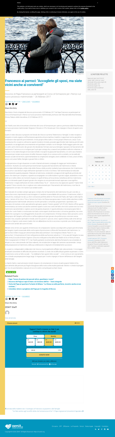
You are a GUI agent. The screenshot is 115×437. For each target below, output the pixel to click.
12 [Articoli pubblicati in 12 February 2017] (109, 172)
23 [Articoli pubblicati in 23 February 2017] (99, 179)
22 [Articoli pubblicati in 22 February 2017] (96, 179)
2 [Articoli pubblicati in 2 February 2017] (99, 169)
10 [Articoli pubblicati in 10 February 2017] (102, 172)
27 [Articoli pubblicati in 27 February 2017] (89, 182)
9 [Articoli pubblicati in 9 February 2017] (99, 172)
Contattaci (105, 426)
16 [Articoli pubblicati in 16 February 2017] (99, 175)
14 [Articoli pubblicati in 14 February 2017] (92, 175)
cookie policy (84, 8)
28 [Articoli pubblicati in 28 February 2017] (92, 182)
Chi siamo (55, 426)
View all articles (10, 318)
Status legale (89, 426)
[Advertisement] (44, 391)
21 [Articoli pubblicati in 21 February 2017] (92, 179)
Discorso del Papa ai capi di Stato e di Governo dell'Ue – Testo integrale (35, 282)
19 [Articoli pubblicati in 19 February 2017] (109, 175)
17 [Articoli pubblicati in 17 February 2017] (102, 175)
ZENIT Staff (26, 101)
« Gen (89, 186)
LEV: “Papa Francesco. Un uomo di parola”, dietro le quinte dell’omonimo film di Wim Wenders (99, 222)
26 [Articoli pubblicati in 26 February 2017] (109, 179)
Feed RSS (100, 195)
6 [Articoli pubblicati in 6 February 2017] (89, 172)
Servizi (82, 426)
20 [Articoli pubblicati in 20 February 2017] (89, 179)
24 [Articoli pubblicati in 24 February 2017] (102, 179)
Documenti (36, 101)
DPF (60, 426)
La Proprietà (74, 426)
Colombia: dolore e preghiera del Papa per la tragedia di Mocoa (32, 289)
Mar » (93, 186)
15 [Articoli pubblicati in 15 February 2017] (96, 175)
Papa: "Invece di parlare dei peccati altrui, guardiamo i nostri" (31, 279)
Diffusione (66, 426)
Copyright (97, 426)
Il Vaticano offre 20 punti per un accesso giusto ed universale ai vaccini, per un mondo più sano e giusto (99, 200)
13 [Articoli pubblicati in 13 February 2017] (89, 175)
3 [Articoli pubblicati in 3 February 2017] (102, 169)
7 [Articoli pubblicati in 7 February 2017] (92, 172)
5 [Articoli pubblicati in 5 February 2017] (109, 169)
